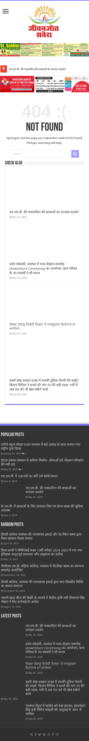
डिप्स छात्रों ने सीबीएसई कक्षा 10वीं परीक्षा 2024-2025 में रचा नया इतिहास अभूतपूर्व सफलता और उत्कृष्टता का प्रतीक (41, 552)
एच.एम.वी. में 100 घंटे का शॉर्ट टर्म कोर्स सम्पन (29, 476)
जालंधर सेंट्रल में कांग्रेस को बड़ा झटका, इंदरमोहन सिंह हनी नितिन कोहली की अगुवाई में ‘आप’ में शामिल (55, 710)
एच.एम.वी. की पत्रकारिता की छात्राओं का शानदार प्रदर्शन (37, 69)
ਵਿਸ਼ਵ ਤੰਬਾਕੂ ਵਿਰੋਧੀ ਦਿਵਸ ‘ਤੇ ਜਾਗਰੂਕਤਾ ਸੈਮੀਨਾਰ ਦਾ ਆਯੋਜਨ (50, 666)
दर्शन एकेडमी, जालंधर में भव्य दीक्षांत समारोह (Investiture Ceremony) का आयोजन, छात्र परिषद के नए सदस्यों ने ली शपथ (43, 268)
